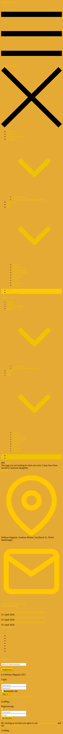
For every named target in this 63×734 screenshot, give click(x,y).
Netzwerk (17, 267)
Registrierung (13, 292)
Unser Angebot (19, 270)
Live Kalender (19, 197)
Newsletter (17, 275)
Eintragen (11, 202)
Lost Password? (8, 696)
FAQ (15, 280)
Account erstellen (24, 696)
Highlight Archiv (20, 272)
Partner (16, 265)
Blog (9, 204)
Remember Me (11, 691)
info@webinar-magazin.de (13, 603)
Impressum (18, 282)
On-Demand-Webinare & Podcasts (28, 199)
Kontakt (16, 277)
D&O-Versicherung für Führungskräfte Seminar (23, 612)
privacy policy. (11, 725)
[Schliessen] (2, 682)
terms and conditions (47, 723)
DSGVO (16, 285)
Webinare (11, 131)
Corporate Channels (16, 136)
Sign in (5, 694)
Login (9, 290)
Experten (11, 134)
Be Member (7, 718)
